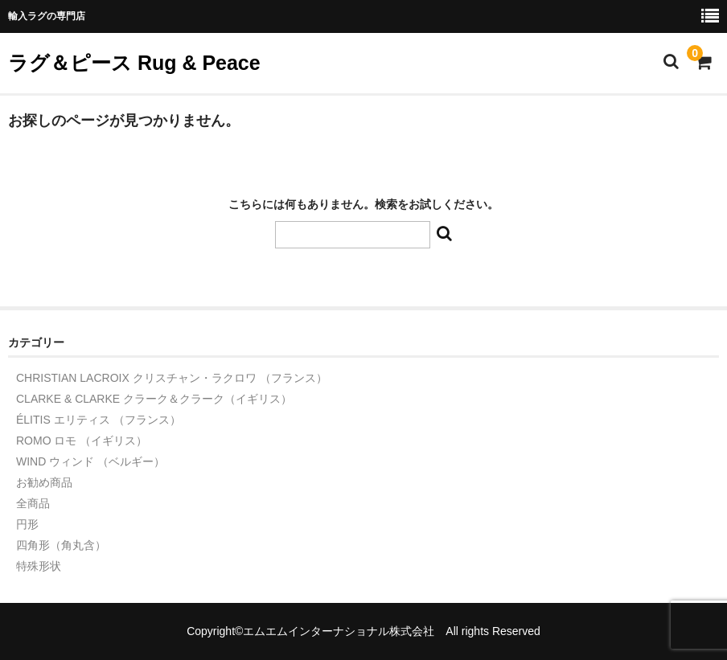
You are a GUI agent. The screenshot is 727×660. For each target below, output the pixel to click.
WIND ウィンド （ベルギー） (90, 461)
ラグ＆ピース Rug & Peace (134, 62)
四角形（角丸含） (61, 545)
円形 (27, 524)
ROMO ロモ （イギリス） (81, 440)
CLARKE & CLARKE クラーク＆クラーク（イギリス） (154, 398)
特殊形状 (38, 566)
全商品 (33, 503)
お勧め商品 (44, 482)
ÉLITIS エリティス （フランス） (98, 419)
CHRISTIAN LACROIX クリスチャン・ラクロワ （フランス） (171, 377)
